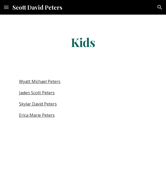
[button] (6, 7)
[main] (83, 42)
